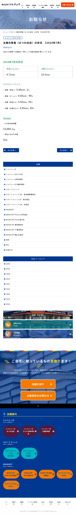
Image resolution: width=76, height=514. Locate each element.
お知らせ (9, 250)
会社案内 (58, 6)
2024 (8, 274)
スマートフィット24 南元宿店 (18, 199)
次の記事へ (64, 150)
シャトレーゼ (11, 169)
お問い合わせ (68, 5)
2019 (8, 299)
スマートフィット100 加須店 (17, 204)
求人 (8, 245)
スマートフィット (12, 189)
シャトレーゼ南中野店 (14, 179)
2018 (8, 304)
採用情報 (52, 6)
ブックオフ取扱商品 (43, 6)
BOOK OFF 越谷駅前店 (14, 224)
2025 (8, 269)
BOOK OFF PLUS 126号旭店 (16, 214)
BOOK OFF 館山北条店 (14, 235)
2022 (8, 284)
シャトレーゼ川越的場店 (15, 184)
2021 (8, 289)
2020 (8, 294)
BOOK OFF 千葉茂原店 (14, 230)
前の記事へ (12, 150)
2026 (8, 264)
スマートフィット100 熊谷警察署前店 (21, 194)
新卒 (8, 240)
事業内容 (28, 6)
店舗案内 (34, 6)
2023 (8, 279)
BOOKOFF (10, 209)
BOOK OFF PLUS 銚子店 (15, 219)
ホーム (22, 6)
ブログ (11, 32)
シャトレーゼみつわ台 (14, 174)
